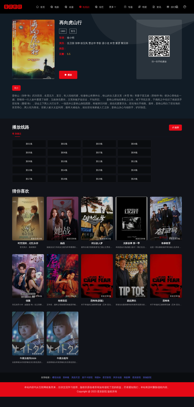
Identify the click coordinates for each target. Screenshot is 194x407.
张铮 (77, 43)
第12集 (63, 161)
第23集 (97, 179)
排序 (175, 127)
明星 (142, 7)
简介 (16, 88)
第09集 (131, 152)
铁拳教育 (166, 243)
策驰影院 (147, 377)
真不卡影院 (87, 377)
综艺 (99, 7)
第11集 (28, 161)
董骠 (118, 43)
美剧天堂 (75, 377)
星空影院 (107, 377)
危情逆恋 (62, 300)
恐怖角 (166, 300)
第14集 (131, 161)
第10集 (165, 152)
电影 (54, 7)
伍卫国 (71, 43)
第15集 (165, 161)
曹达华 (92, 43)
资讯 (156, 7)
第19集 (131, 170)
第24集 (131, 179)
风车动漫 (117, 377)
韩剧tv (98, 377)
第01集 (28, 144)
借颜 (28, 300)
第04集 (131, 144)
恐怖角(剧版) (96, 300)
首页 (40, 7)
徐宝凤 (84, 43)
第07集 (63, 152)
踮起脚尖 (131, 300)
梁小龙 (106, 43)
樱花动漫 (56, 377)
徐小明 (70, 37)
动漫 (69, 7)
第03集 (97, 144)
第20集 (165, 170)
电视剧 (84, 7)
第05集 (165, 144)
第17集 (63, 170)
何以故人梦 (97, 243)
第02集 (63, 144)
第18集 (97, 170)
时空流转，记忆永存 (28, 243)
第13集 (97, 161)
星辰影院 (136, 377)
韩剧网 (127, 377)
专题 (128, 7)
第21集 (28, 179)
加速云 (16, 133)
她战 (62, 243)
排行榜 (172, 7)
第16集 (28, 170)
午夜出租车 (62, 358)
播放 (68, 75)
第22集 (63, 179)
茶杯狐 (66, 377)
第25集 (165, 179)
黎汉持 (124, 43)
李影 (99, 43)
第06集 (28, 152)
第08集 (97, 152)
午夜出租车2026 (28, 358)
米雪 (112, 43)
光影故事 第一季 (131, 243)
